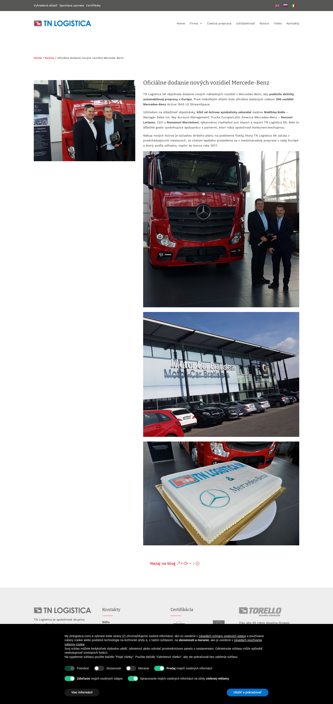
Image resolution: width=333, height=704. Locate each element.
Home (181, 23)
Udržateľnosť (245, 23)
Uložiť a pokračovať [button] (248, 692)
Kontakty (292, 23)
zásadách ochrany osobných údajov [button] (222, 636)
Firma (194, 23)
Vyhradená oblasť (45, 5)
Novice (264, 23)
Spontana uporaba (71, 5)
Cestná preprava (219, 23)
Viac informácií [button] (81, 692)
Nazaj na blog (162, 563)
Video (278, 23)
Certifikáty (93, 5)
